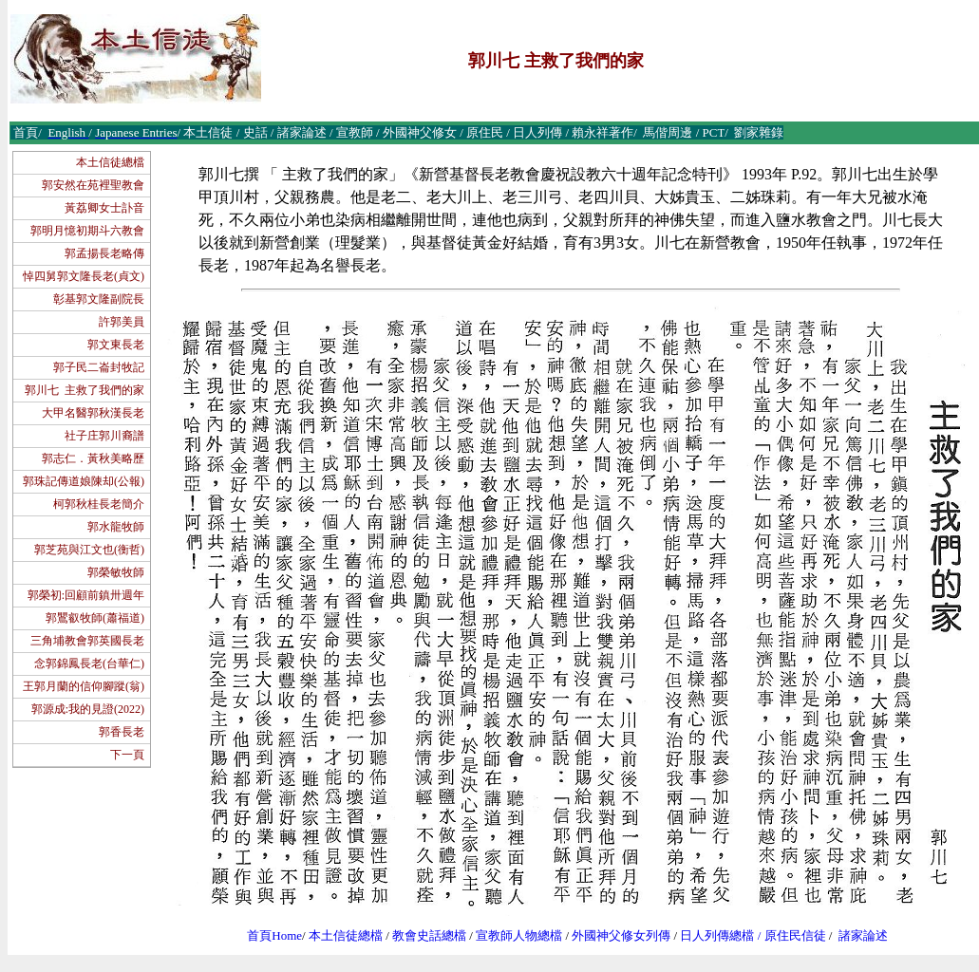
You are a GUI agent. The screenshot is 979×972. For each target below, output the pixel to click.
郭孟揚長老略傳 (104, 253)
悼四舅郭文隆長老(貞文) (83, 276)
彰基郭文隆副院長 (98, 299)
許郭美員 (121, 321)
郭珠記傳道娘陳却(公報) (83, 481)
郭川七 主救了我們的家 (84, 390)
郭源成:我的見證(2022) (87, 709)
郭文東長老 (115, 344)
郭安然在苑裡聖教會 (93, 185)
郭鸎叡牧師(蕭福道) (95, 618)
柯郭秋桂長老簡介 (98, 504)
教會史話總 (423, 935)
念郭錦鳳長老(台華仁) (89, 663)
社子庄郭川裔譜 (104, 435)
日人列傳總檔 (717, 935)
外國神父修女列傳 (621, 935)
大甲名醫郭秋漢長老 (93, 413)
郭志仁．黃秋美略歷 (93, 458)
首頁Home (274, 935)
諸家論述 (863, 935)
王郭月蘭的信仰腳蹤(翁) (83, 686)
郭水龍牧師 (115, 526)
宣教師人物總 (513, 935)
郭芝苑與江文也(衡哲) (89, 549)
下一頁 (127, 754)
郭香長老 (121, 731)
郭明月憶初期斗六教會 (87, 230)
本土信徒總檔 (110, 162)
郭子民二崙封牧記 (98, 367)
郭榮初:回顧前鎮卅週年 (86, 595)
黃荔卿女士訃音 (104, 208)
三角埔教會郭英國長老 (87, 640)
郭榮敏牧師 (115, 572)
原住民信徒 (795, 935)
